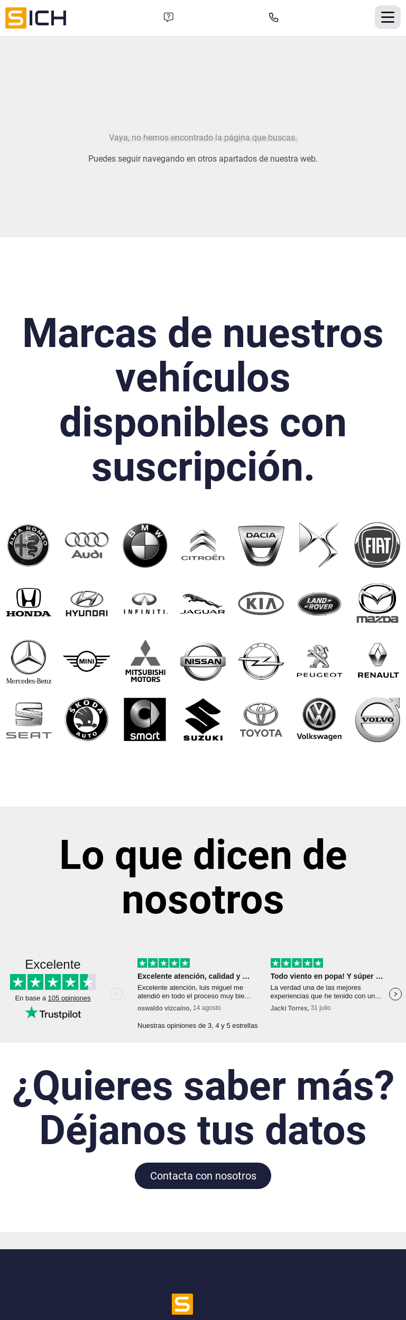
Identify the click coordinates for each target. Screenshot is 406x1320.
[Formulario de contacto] (168, 18)
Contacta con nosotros (203, 1175)
